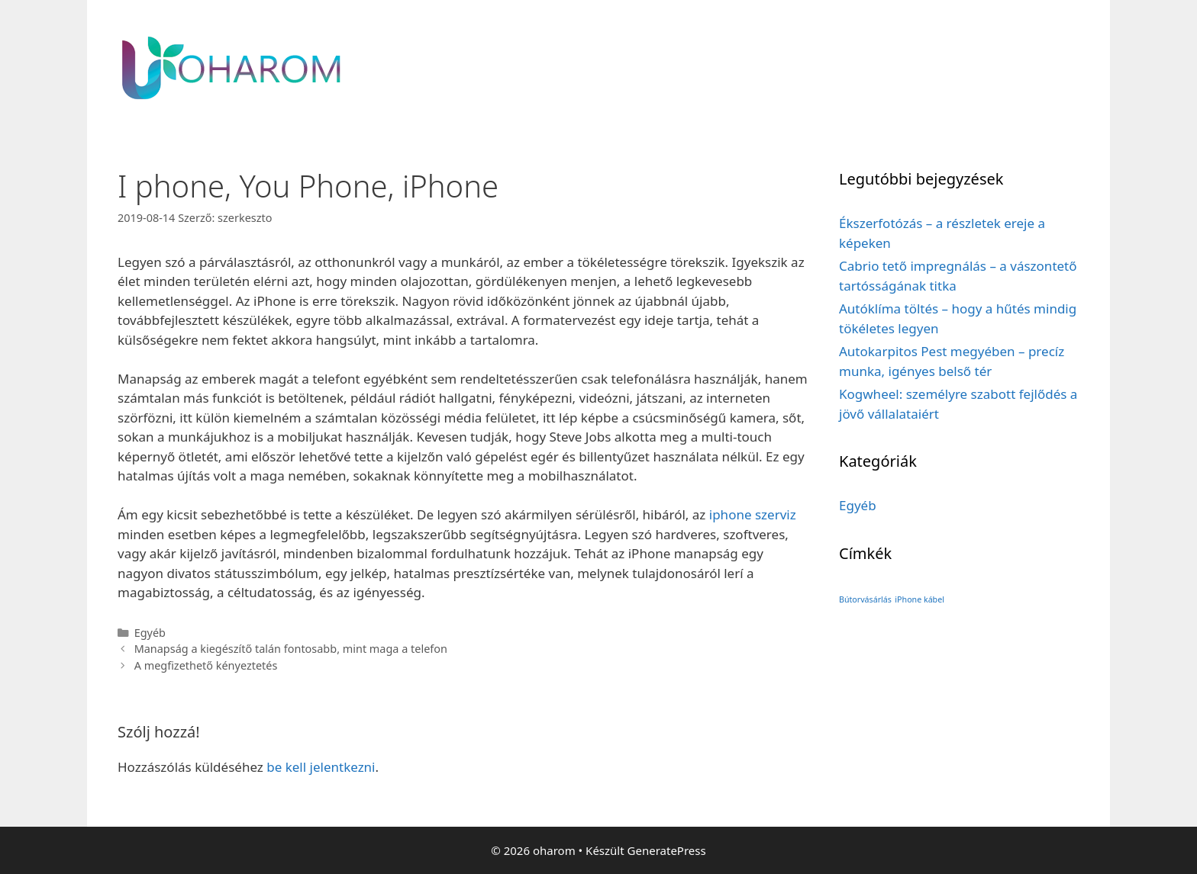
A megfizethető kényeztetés (206, 665)
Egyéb (150, 632)
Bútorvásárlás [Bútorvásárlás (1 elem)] (865, 599)
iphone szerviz (752, 514)
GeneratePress (667, 850)
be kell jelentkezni (320, 767)
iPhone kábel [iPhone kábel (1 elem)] (919, 599)
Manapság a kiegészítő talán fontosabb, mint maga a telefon (290, 648)
